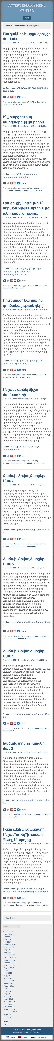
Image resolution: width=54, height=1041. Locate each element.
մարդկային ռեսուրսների (13, 638)
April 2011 (8, 996)
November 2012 (10, 960)
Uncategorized (15, 102)
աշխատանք (40, 102)
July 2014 (7, 942)
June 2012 (8, 973)
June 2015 (8, 939)
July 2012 (7, 970)
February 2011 (9, 1001)
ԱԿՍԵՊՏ (30, 102)
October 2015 (9, 937)
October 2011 (9, 981)
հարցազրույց (8, 104)
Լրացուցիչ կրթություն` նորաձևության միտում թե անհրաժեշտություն (26, 208)
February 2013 (9, 955)
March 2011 (8, 999)
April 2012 (8, 978)
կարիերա (20, 546)
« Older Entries (9, 918)
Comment (19, 104)
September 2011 (10, 983)
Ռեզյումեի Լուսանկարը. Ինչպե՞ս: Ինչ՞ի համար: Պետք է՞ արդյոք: (24, 834)
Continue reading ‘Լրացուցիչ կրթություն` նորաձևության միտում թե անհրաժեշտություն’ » (23, 271)
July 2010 (7, 1017)
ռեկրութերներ (43, 905)
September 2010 (10, 1012)
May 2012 (8, 975)
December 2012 (10, 957)
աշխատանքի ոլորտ (35, 188)
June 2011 (8, 991)
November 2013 (10, 944)
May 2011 (7, 994)
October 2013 (9, 947)
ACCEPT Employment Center (19, 43)
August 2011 (9, 986)
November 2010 (10, 1009)
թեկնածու (7, 288)
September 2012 (10, 965)
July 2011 (7, 988)
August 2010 (9, 1014)
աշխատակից (33, 728)
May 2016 (8, 934)
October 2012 (9, 963)
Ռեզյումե (28, 638)
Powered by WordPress (22, 1032)
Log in (6, 1024)
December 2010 (10, 1007)
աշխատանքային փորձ (13, 463)
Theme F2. (37, 1032)
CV (28, 814)
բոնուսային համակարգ (13, 190)
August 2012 (9, 968)
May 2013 (7, 950)
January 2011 (9, 1004)
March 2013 (8, 952)
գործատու (43, 286)
